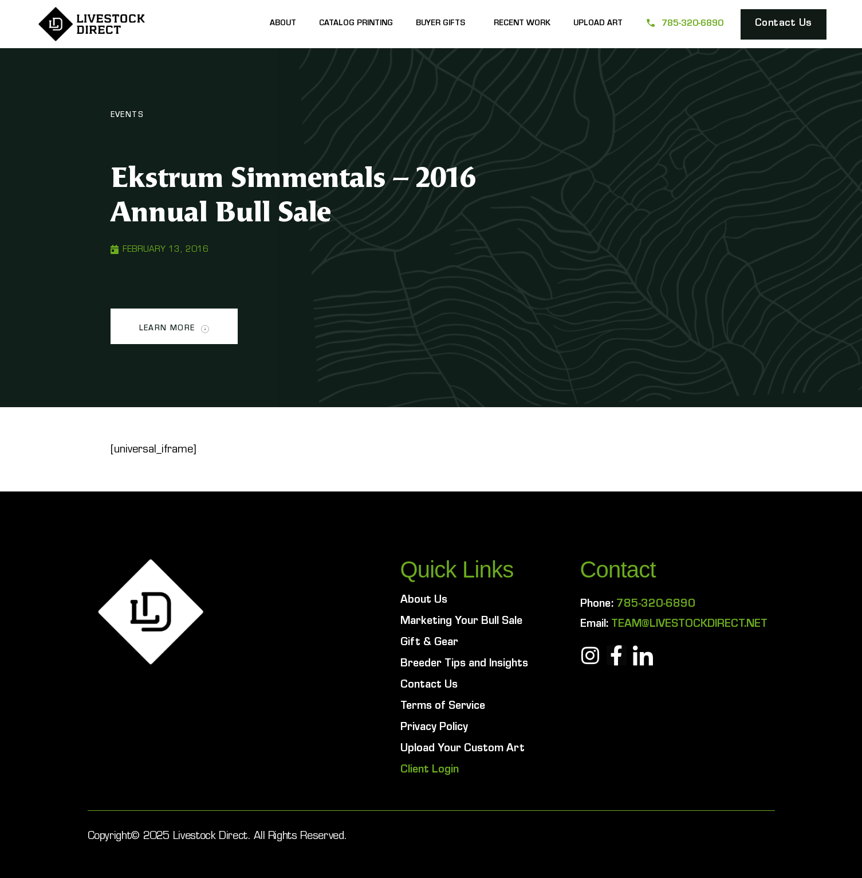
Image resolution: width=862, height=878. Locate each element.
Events (127, 116)
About (283, 24)
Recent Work (522, 24)
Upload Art (598, 24)
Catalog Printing (356, 24)
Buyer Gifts (443, 24)
